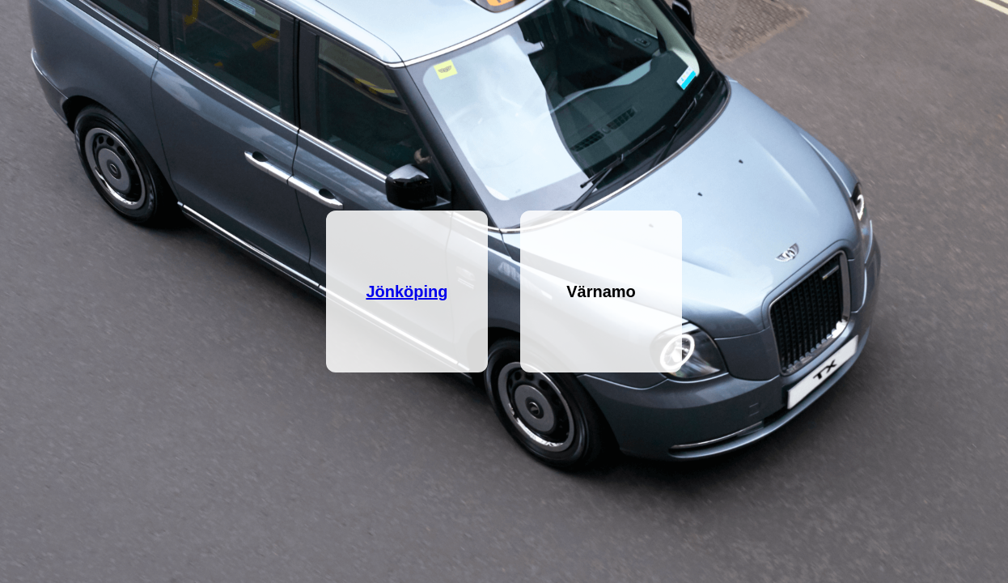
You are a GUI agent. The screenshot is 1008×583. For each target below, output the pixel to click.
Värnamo (601, 291)
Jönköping (406, 291)
